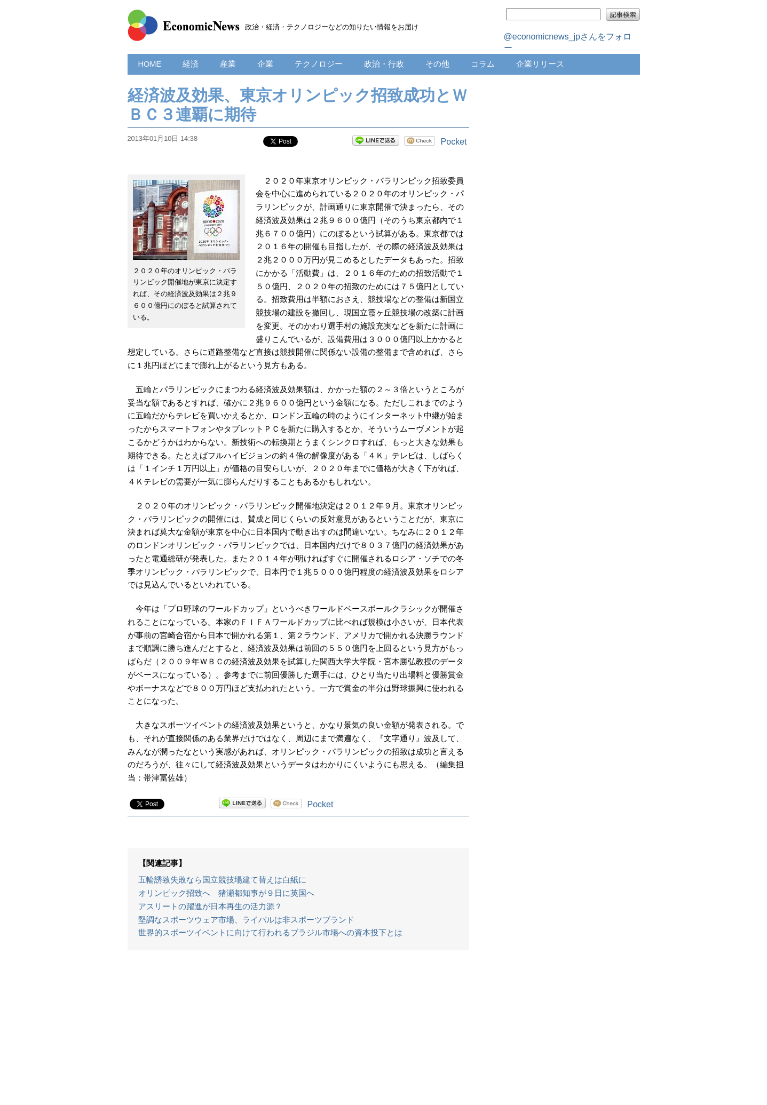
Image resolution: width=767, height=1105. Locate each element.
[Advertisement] (298, 1033)
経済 (191, 64)
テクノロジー (319, 64)
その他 (437, 64)
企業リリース (540, 64)
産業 (228, 64)
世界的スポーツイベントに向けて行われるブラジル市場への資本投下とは (270, 932)
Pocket (454, 141)
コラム (483, 64)
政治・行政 (384, 64)
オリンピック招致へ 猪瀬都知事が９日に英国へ (226, 893)
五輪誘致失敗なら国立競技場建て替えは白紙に (222, 880)
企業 (265, 64)
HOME (150, 64)
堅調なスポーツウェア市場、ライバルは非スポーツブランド (246, 920)
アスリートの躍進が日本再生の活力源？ (210, 906)
